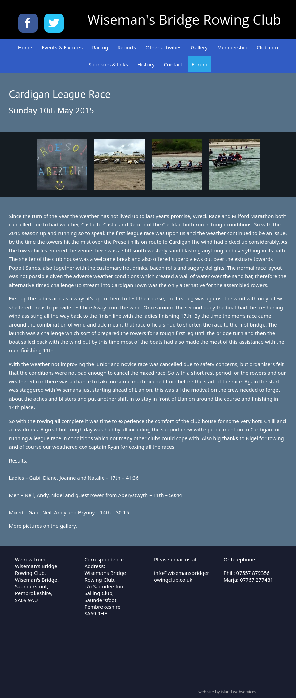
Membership (232, 47)
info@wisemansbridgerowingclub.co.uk (181, 576)
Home (25, 47)
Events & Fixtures (62, 47)
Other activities (163, 47)
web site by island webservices (227, 692)
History (146, 64)
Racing (100, 47)
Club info (267, 47)
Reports (126, 47)
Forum (199, 64)
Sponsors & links (108, 64)
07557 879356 (253, 572)
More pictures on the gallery (42, 525)
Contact (173, 64)
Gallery (199, 47)
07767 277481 (256, 579)
